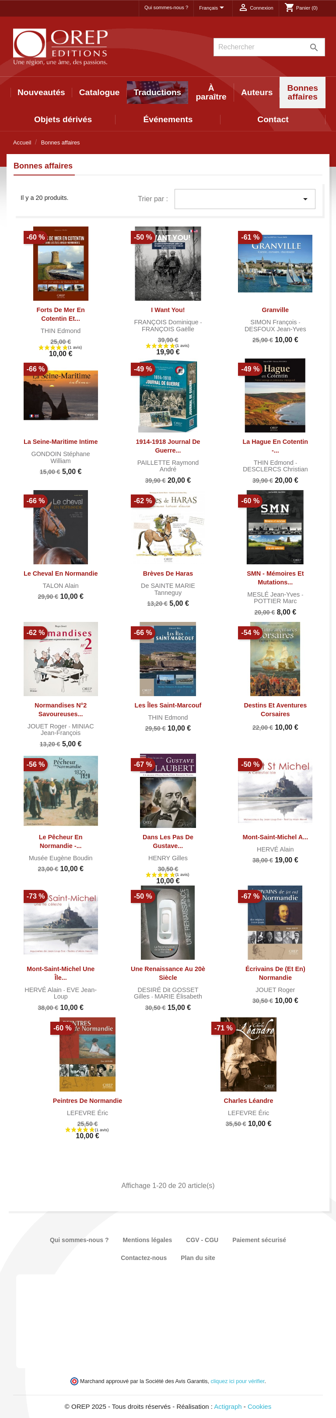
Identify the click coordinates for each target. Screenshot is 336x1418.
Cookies (259, 1406)
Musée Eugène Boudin (61, 858)
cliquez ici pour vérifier (238, 1381)
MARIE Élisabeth (178, 996)
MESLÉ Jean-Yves (274, 594)
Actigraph (228, 1406)
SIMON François (274, 322)
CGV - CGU (202, 1239)
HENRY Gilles (168, 858)
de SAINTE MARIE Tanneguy (168, 589)
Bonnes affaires (302, 92)
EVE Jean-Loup (75, 993)
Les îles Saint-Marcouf (168, 705)
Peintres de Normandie (87, 1100)
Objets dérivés (63, 119)
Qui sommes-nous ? (166, 7)
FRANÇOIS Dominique (167, 322)
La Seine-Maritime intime (61, 441)
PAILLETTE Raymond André (168, 466)
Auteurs (257, 92)
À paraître (211, 92)
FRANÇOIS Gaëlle (168, 329)
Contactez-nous (144, 1257)
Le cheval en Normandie (61, 573)
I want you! (168, 309)
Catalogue (99, 92)
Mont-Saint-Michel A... (275, 837)
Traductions (158, 92)
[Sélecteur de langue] (213, 8)
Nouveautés (41, 92)
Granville (275, 309)
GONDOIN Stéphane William (60, 457)
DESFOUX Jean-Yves (275, 329)
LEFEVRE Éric (87, 1112)
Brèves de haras (168, 573)
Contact (272, 119)
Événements (167, 119)
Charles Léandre (248, 1100)
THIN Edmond (60, 330)
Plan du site (198, 1257)
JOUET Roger (48, 726)
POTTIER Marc (275, 600)
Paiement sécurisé (259, 1239)
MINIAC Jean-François (67, 730)
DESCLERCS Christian (275, 469)
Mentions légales (147, 1239)
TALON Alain (61, 585)
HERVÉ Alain (275, 849)
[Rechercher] (269, 47)
